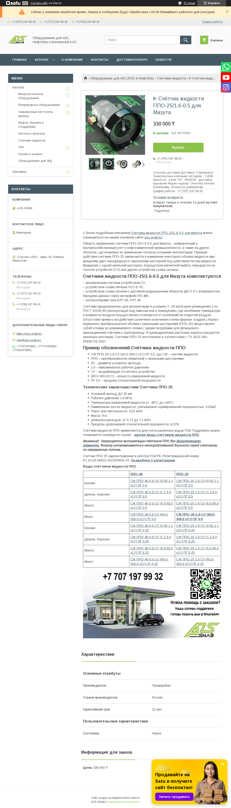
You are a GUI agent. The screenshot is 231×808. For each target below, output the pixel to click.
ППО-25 (182, 474)
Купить (178, 147)
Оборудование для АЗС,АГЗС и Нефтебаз (122, 78)
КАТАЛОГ (42, 59)
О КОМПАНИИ (72, 59)
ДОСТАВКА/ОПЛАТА (131, 59)
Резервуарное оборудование (39, 104)
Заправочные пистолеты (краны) (35, 114)
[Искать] (185, 40)
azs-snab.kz (153, 237)
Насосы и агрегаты (31, 133)
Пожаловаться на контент (123, 801)
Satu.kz (135, 797)
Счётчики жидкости (171, 78)
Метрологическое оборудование (30, 96)
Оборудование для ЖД (35, 160)
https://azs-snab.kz (29, 333)
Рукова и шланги (30, 154)
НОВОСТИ (163, 59)
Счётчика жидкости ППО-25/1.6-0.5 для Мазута (166, 233)
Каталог (18, 87)
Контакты (20, 172)
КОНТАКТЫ (99, 59)
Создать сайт (39, 3)
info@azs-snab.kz (29, 340)
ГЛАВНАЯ (19, 59)
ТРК (21, 147)
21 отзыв (189, 3)
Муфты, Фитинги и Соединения (31, 124)
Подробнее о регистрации (153, 460)
